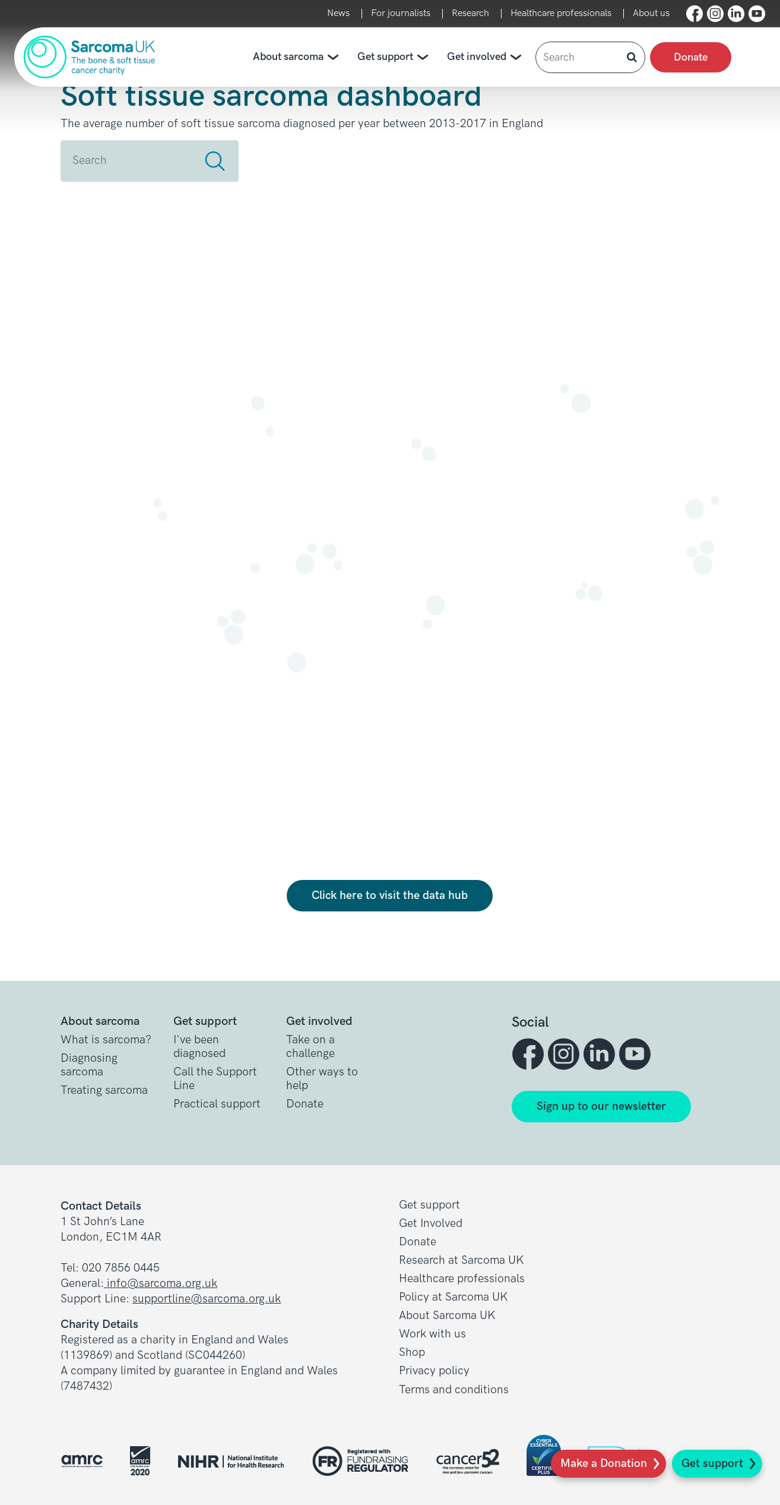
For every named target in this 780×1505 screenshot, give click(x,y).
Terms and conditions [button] (454, 1390)
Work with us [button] (432, 1334)
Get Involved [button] (430, 1223)
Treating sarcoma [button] (104, 1090)
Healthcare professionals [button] (462, 1279)
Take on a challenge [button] (310, 1047)
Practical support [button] (217, 1104)
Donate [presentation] (691, 57)
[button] (694, 14)
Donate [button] (305, 1104)
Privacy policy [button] (434, 1371)
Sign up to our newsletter (601, 1106)
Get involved (486, 57)
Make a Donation (603, 1464)
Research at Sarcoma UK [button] (461, 1260)
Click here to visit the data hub (390, 896)
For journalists (400, 13)
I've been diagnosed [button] (199, 1047)
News (338, 13)
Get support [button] (429, 1205)
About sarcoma (298, 57)
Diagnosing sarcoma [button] (89, 1065)
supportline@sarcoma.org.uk (206, 1299)
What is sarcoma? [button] (106, 1040)
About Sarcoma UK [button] (447, 1316)
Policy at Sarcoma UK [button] (453, 1297)
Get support (712, 1464)
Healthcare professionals (561, 13)
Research (470, 13)
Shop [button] (412, 1352)
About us (651, 13)
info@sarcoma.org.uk (160, 1284)
